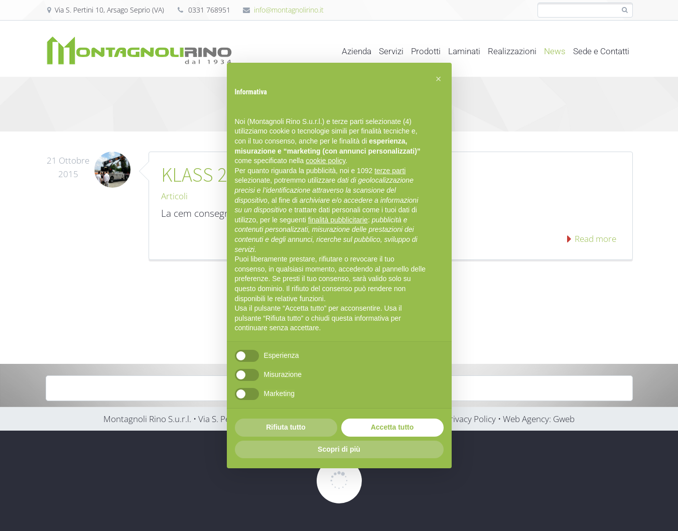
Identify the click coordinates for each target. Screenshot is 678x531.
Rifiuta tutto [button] (286, 427)
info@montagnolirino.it (289, 10)
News (555, 51)
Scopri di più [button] (339, 449)
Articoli (174, 196)
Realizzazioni (512, 51)
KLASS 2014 (208, 174)
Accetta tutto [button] (392, 427)
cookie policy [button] (325, 161)
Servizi (391, 51)
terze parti (389, 171)
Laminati (464, 51)
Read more (594, 238)
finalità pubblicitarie (338, 220)
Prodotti (426, 51)
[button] (439, 79)
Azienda (356, 51)
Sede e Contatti (601, 51)
